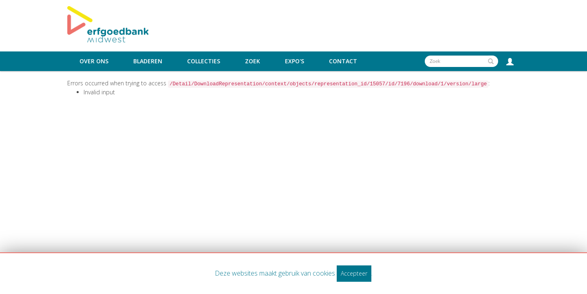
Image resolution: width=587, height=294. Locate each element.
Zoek (252, 61)
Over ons (93, 61)
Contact (343, 61)
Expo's (294, 61)
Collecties (203, 61)
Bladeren (147, 61)
